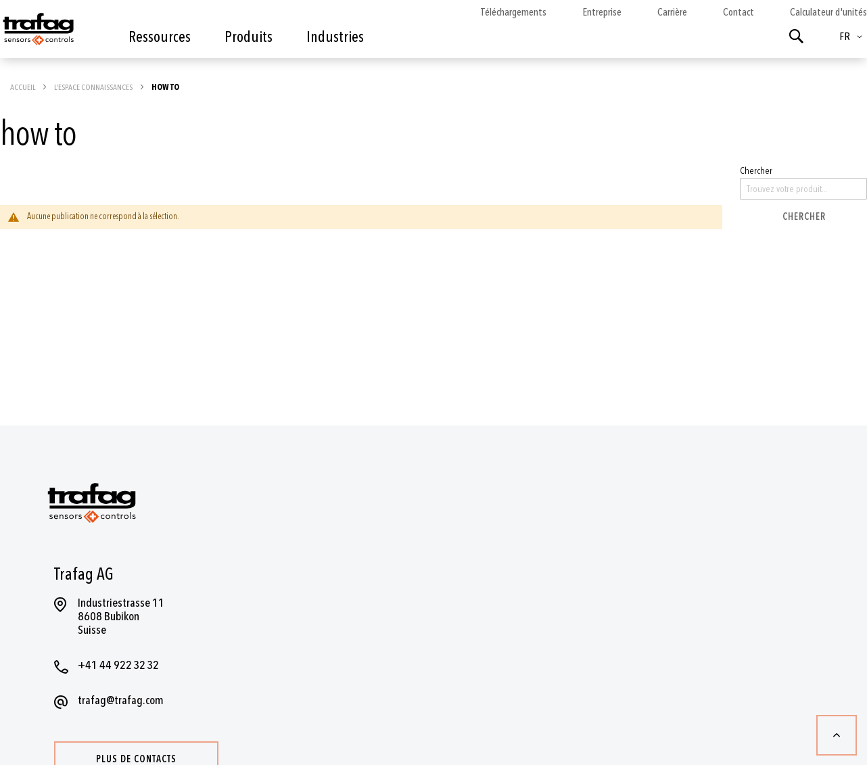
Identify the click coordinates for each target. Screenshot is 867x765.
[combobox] (803, 189)
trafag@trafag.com (121, 700)
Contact (738, 12)
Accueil (23, 87)
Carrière (672, 12)
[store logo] (37, 32)
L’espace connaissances (94, 87)
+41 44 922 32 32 (118, 665)
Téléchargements (513, 12)
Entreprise (602, 12)
